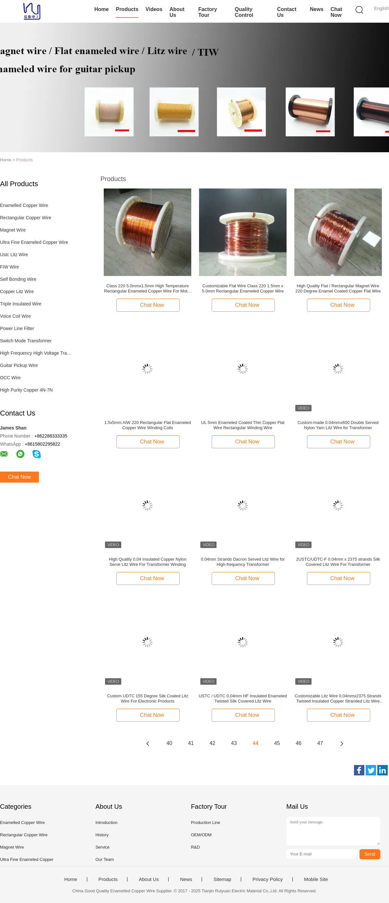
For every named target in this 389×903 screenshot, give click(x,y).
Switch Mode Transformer (26, 340)
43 (234, 743)
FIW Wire (9, 266)
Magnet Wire (13, 230)
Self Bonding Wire (18, 279)
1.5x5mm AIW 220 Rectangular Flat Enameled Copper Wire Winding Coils (147, 425)
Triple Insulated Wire (20, 303)
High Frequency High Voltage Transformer (37, 353)
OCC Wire (10, 377)
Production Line (205, 822)
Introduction (106, 822)
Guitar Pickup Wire (19, 365)
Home (101, 9)
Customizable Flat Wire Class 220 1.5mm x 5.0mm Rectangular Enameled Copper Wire (243, 288)
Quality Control (244, 12)
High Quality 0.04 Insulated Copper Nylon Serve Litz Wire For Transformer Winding (147, 562)
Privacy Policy (268, 879)
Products (127, 9)
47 (320, 743)
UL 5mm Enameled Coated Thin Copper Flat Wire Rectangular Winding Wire (243, 425)
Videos (154, 9)
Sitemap (222, 879)
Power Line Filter (17, 328)
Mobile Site (316, 879)
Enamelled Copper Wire (24, 205)
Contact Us (287, 12)
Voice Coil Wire (15, 316)
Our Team (104, 859)
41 (191, 743)
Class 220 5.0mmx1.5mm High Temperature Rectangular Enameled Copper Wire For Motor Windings (147, 288)
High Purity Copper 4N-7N (26, 390)
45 (277, 743)
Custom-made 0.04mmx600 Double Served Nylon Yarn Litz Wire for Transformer (338, 425)
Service (102, 847)
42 (212, 743)
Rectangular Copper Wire (25, 217)
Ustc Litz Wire (14, 254)
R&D (195, 847)
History (101, 834)
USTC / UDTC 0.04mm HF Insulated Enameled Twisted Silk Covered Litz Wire (243, 698)
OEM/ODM (201, 834)
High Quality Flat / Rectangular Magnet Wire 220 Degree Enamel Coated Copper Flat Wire (338, 288)
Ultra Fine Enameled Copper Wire (34, 242)
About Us (177, 12)
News (317, 9)
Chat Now (336, 12)
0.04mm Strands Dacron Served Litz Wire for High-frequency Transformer (243, 562)
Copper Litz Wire (17, 291)
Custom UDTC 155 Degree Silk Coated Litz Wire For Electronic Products (147, 698)
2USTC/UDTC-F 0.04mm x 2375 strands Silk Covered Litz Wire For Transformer (338, 562)
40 (169, 743)
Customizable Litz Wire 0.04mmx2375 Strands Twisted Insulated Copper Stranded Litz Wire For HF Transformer (338, 698)
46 (298, 743)
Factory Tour (207, 12)
